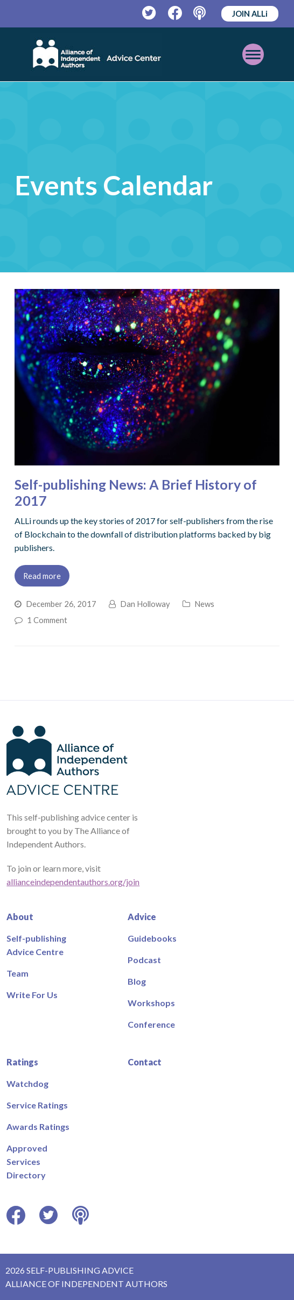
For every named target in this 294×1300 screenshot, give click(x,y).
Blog (137, 981)
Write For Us (32, 995)
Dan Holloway (145, 604)
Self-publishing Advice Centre (36, 945)
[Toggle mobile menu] (253, 54)
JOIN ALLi (250, 13)
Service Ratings (37, 1105)
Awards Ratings (37, 1126)
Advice (142, 917)
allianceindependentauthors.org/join (72, 882)
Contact (145, 1062)
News (204, 604)
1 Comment (47, 620)
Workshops (151, 1003)
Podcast (144, 960)
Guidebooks (152, 938)
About (19, 917)
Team (17, 973)
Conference (151, 1024)
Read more (42, 576)
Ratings (22, 1062)
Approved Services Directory (26, 1161)
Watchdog (27, 1083)
